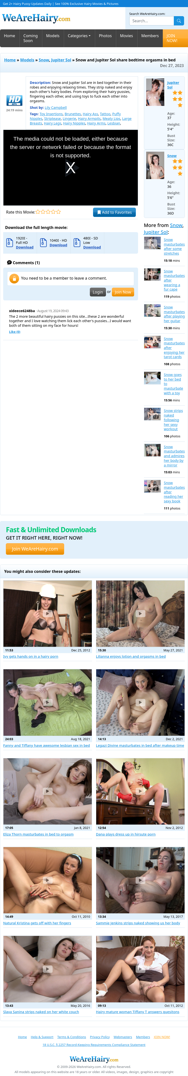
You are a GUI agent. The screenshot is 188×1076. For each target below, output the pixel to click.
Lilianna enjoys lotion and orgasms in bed (131, 656)
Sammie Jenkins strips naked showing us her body (138, 923)
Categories (78, 35)
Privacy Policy (100, 1037)
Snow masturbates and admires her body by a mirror (174, 456)
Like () (14, 331)
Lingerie (69, 118)
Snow (44, 60)
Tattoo (105, 114)
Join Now (123, 292)
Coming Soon (31, 38)
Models (52, 35)
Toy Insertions (51, 114)
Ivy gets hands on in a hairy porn (30, 656)
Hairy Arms (96, 123)
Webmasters (123, 1037)
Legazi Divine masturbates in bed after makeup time (140, 745)
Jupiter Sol (61, 60)
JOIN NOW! (172, 38)
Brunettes (73, 114)
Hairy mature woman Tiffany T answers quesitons (137, 1011)
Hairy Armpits (89, 118)
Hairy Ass (90, 114)
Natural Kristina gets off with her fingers (37, 923)
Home (9, 35)
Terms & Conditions (71, 1037)
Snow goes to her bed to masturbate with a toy (173, 384)
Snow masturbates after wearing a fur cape (174, 280)
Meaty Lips (111, 118)
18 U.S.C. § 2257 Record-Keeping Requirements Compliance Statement (94, 1044)
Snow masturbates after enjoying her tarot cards (174, 348)
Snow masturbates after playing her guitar (174, 314)
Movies (126, 35)
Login (98, 292)
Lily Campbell (56, 107)
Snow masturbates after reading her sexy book (174, 492)
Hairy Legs (52, 123)
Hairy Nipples (74, 123)
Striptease (52, 118)
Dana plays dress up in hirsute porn (126, 834)
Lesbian (113, 123)
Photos (105, 35)
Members (150, 35)
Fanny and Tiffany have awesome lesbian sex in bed (46, 745)
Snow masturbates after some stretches (174, 247)
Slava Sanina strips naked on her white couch (41, 1011)
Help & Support (42, 1037)
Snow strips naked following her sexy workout (173, 419)
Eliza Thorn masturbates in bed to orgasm (38, 834)
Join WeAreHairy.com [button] (35, 548)
